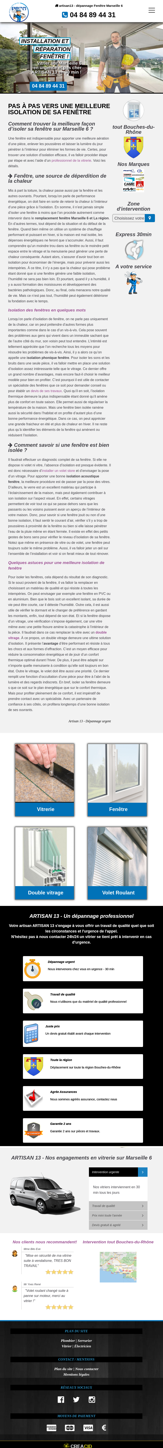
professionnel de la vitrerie (71, 160)
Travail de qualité (103, 1206)
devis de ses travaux (46, 391)
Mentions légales (76, 1374)
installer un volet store (58, 471)
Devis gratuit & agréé (106, 1225)
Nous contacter (86, 1369)
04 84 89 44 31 (95, 16)
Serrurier (85, 1340)
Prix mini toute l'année (107, 1215)
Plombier (68, 1340)
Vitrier (67, 1346)
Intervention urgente (105, 1172)
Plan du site (63, 1369)
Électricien (82, 1346)
